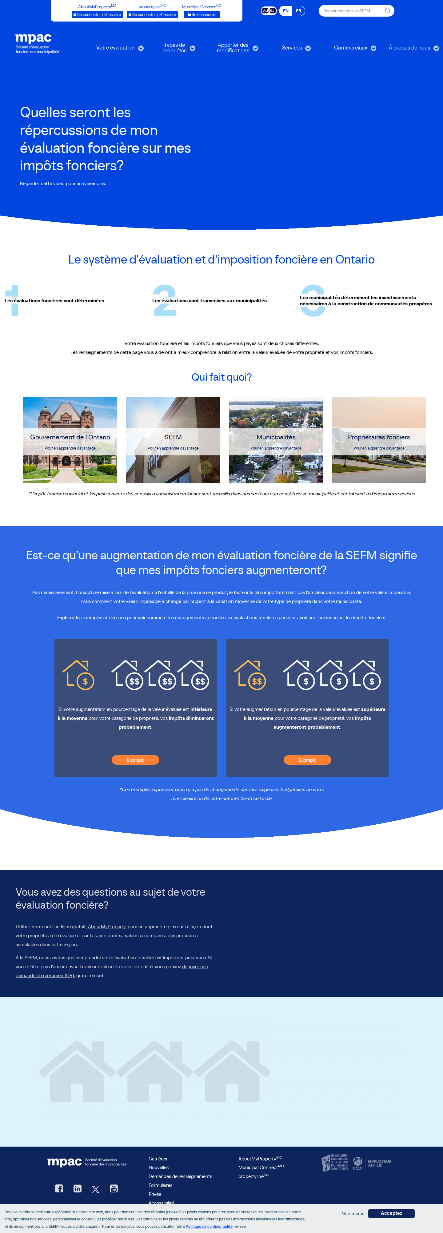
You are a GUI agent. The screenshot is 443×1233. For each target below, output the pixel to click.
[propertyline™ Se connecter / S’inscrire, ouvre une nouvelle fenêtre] (152, 14)
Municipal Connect (261, 1167)
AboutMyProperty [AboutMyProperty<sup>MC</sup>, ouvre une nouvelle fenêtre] (260, 1159)
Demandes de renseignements (180, 1176)
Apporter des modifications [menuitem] (231, 49)
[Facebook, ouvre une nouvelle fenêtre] (59, 1189)
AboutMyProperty (107, 926)
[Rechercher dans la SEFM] (388, 11)
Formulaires (160, 1185)
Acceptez (391, 1213)
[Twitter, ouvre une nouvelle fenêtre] (95, 1189)
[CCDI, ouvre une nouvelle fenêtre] (371, 1163)
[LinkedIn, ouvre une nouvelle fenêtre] (78, 1189)
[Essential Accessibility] (269, 10)
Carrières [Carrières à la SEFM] (158, 1159)
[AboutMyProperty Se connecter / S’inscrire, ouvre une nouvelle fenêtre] (97, 14)
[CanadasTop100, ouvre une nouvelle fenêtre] (335, 1163)
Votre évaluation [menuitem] (115, 49)
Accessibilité (161, 1203)
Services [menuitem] (287, 49)
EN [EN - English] (286, 11)
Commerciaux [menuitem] (350, 49)
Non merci (352, 1213)
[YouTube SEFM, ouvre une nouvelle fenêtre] (114, 1189)
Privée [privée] (155, 1194)
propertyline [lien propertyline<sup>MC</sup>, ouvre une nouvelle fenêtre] (253, 1176)
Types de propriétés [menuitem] (171, 49)
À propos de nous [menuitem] (409, 49)
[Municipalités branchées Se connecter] (202, 14)
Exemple (135, 760)
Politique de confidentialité (209, 1226)
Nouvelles (159, 1167)
